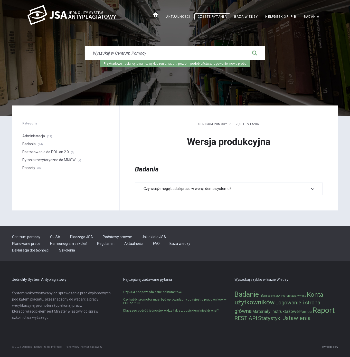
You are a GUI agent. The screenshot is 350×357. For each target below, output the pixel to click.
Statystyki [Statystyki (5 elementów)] (269, 318)
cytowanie (139, 63)
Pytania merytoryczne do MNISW (48, 160)
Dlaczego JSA (81, 237)
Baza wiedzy (246, 16)
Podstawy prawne (117, 237)
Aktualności (178, 16)
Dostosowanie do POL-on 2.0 (45, 152)
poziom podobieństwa (194, 63)
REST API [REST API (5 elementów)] (245, 318)
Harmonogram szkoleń (68, 244)
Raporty (28, 168)
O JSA (55, 237)
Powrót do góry (329, 347)
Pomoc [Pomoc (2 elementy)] (305, 312)
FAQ (156, 244)
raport (172, 63)
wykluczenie (157, 63)
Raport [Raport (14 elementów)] (324, 310)
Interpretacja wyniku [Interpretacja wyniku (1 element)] (293, 295)
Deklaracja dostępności (30, 250)
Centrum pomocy (212, 124)
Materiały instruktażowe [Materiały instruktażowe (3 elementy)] (275, 311)
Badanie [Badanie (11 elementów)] (246, 294)
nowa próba (238, 63)
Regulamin (106, 244)
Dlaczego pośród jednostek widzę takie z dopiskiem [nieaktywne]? (171, 310)
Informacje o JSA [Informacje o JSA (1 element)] (270, 295)
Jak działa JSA (154, 237)
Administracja (33, 136)
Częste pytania (212, 16)
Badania (311, 16)
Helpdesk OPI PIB (280, 16)
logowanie (220, 63)
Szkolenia (67, 250)
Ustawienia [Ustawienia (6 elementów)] (296, 318)
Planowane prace (26, 244)
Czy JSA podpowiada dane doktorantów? (152, 292)
